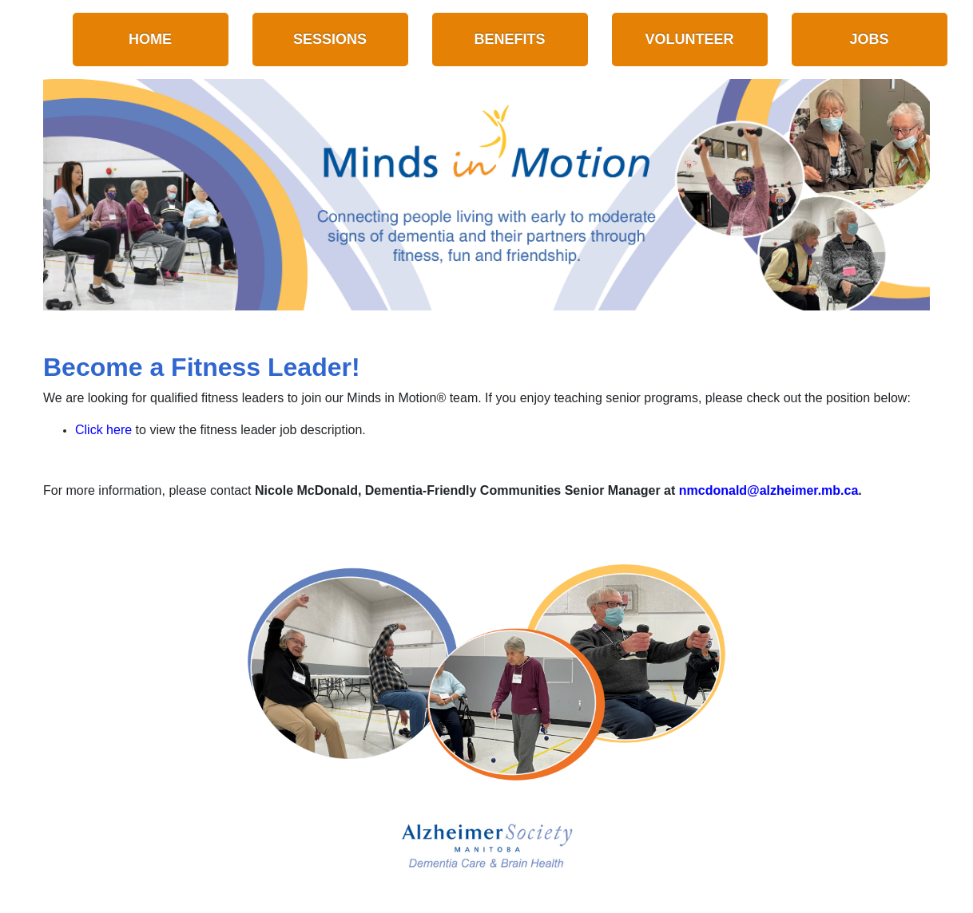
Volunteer (689, 39)
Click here (103, 430)
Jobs (869, 39)
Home (150, 39)
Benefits (510, 39)
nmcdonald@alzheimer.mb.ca (769, 490)
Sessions (330, 39)
